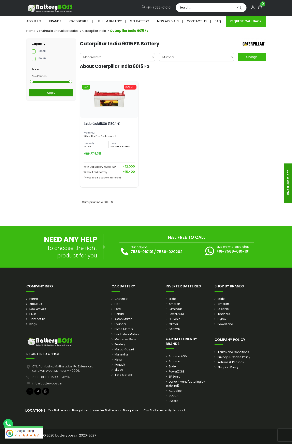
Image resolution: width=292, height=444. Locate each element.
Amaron (174, 304)
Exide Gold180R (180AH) (102, 123)
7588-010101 (142, 251)
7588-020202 (169, 251)
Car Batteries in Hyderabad (164, 410)
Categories (78, 21)
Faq (218, 21)
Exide (172, 299)
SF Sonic (174, 319)
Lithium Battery (109, 21)
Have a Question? (288, 183)
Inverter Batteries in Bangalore (115, 410)
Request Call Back (246, 21)
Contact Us (197, 21)
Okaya (173, 324)
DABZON (174, 329)
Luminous (175, 309)
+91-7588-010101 (157, 7)
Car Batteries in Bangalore (68, 410)
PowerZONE (177, 314)
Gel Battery (139, 21)
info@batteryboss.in (47, 383)
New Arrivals (168, 21)
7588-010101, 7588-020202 (51, 377)
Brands (55, 21)
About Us (33, 21)
